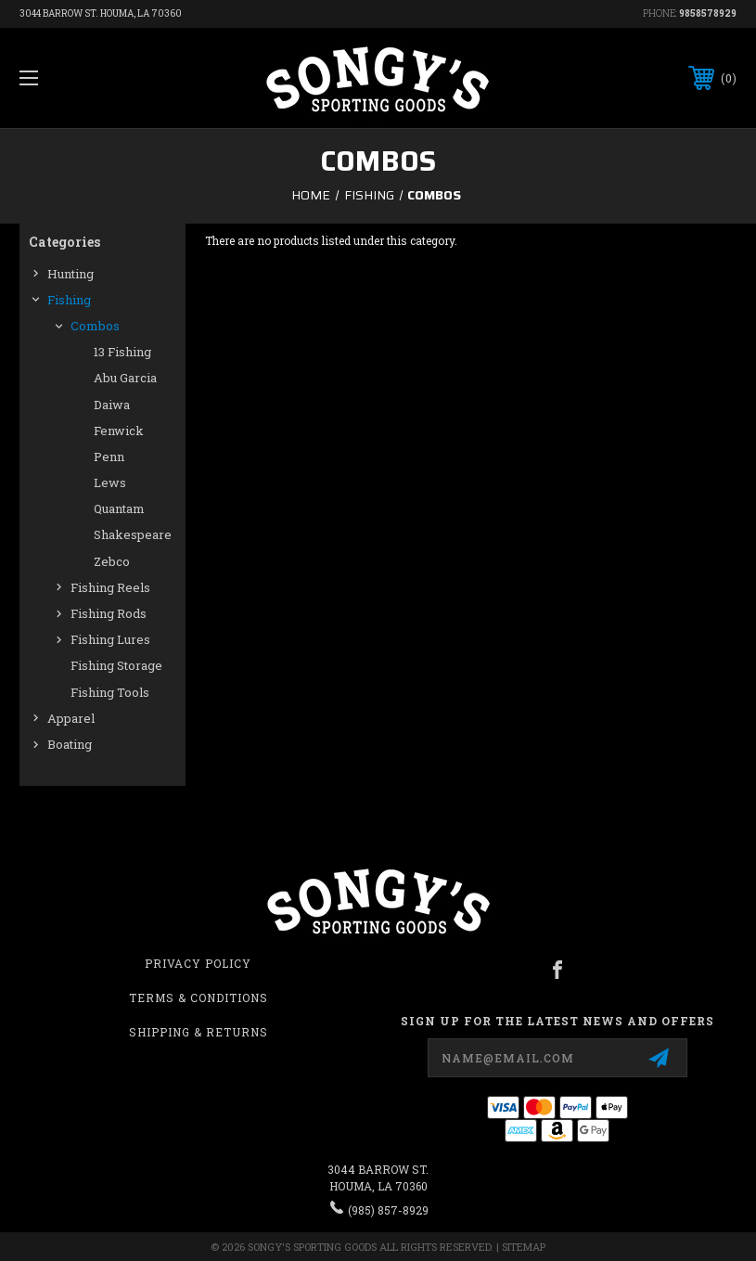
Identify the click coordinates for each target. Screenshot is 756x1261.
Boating (69, 744)
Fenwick (119, 430)
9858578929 (708, 13)
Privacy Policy (198, 963)
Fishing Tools (109, 692)
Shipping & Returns (198, 1031)
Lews (110, 482)
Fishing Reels (110, 587)
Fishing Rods (108, 613)
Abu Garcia (125, 377)
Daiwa (112, 404)
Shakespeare (133, 534)
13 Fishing (122, 351)
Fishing (69, 299)
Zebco (112, 561)
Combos (95, 325)
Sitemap (523, 1247)
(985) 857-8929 (388, 1210)
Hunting (70, 273)
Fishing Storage (116, 665)
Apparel (71, 718)
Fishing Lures (110, 639)
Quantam (119, 508)
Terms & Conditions (198, 997)
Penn (109, 456)
